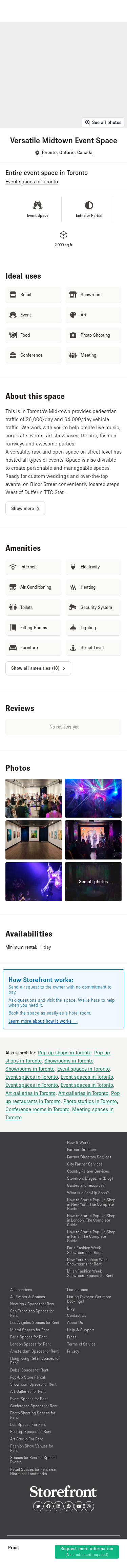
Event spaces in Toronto (83, 1069)
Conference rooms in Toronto (37, 1109)
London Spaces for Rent (30, 1344)
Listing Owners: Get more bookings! (89, 1298)
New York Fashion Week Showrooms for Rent (88, 1261)
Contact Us (76, 1315)
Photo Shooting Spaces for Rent (32, 1415)
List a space (77, 1289)
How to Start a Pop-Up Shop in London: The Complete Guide (91, 1220)
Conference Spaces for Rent (34, 1406)
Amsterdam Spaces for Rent (34, 1351)
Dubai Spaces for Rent (29, 1370)
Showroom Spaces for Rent (33, 1384)
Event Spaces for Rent (29, 1398)
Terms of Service (81, 1344)
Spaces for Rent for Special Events (33, 1459)
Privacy (73, 1351)
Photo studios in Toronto (90, 1101)
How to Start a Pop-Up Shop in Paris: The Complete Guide (91, 1236)
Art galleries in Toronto (30, 1093)
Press (72, 1337)
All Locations (21, 1289)
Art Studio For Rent (26, 1439)
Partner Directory (81, 1149)
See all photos (103, 122)
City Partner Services (85, 1164)
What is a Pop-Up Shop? (88, 1192)
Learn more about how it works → (43, 1021)
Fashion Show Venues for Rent (31, 1448)
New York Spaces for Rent (32, 1304)
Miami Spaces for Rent (29, 1330)
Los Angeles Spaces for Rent (34, 1322)
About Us (75, 1322)
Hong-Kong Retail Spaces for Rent (35, 1360)
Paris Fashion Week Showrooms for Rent (84, 1250)
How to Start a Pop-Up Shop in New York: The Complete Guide (91, 1204)
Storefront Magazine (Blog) (90, 1178)
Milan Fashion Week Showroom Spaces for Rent (90, 1273)
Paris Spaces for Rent (28, 1337)
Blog (71, 1308)
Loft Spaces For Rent (28, 1424)
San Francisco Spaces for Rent (32, 1313)
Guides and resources (86, 1185)
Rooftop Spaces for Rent (30, 1431)
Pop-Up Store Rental (27, 1377)
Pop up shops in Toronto (64, 1052)
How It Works (78, 1142)
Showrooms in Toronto (68, 1060)
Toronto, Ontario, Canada (66, 152)
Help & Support (80, 1330)
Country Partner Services (88, 1171)
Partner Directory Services (89, 1157)
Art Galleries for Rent (28, 1391)
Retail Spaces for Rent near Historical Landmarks (33, 1471)
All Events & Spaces (27, 1296)
